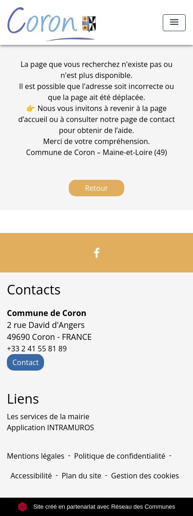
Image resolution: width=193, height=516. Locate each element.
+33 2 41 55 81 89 (37, 349)
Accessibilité (31, 476)
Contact (25, 362)
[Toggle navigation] (174, 22)
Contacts (34, 290)
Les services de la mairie (48, 416)
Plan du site (81, 476)
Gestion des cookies (145, 476)
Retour (96, 188)
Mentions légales (35, 456)
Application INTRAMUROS (50, 427)
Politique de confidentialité (119, 456)
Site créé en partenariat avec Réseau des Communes (96, 506)
